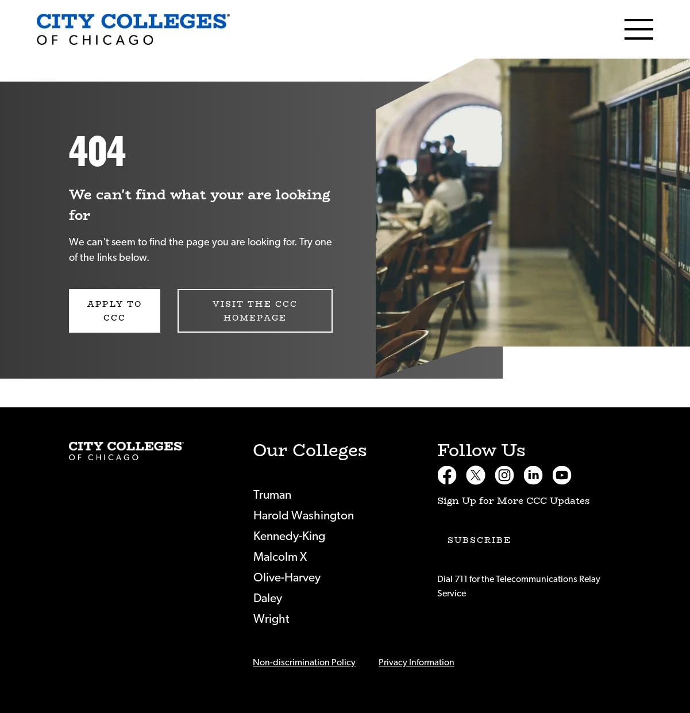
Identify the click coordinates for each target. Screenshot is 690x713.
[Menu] (639, 29)
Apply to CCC (114, 311)
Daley (267, 598)
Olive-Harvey (287, 578)
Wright (271, 619)
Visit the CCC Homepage (255, 311)
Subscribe (480, 540)
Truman (272, 495)
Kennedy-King (289, 536)
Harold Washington (303, 516)
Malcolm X (280, 557)
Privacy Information (416, 662)
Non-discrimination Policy (304, 662)
